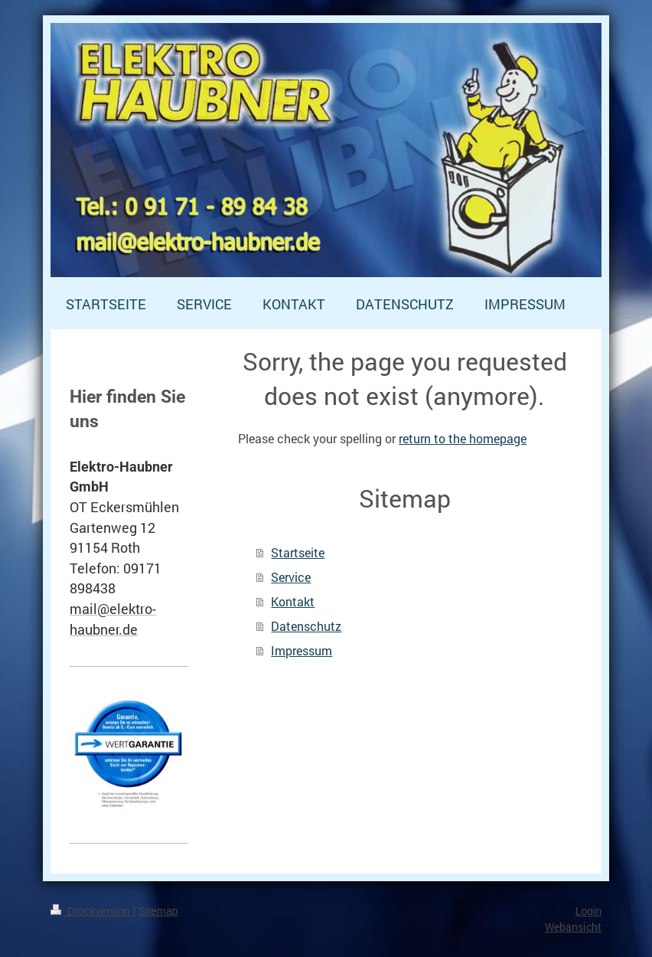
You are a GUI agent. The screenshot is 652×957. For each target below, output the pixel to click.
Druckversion (91, 911)
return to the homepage (462, 438)
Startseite (297, 552)
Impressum (301, 650)
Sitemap (158, 911)
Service (291, 577)
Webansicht (573, 926)
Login (588, 911)
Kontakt (293, 601)
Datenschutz (306, 626)
